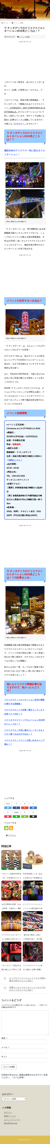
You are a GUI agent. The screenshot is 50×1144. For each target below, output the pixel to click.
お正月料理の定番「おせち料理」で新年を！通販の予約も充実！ (11, 908)
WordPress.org (10, 1123)
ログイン (8, 1112)
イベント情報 (24, 37)
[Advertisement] (25, 61)
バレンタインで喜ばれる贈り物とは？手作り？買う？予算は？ (11, 969)
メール (5, 1047)
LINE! (16, 812)
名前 (4, 1038)
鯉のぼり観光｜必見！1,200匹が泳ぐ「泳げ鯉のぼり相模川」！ (32, 939)
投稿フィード (10, 1116)
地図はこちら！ (16, 460)
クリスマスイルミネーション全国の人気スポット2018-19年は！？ (11, 939)
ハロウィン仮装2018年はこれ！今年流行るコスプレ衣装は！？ (11, 878)
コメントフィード (12, 1120)
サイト (4, 1057)
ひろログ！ (7, 3)
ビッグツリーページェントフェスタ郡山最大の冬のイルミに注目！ (32, 908)
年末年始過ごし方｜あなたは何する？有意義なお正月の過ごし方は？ (32, 878)
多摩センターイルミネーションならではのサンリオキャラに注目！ (24, 988)
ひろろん (12, 835)
